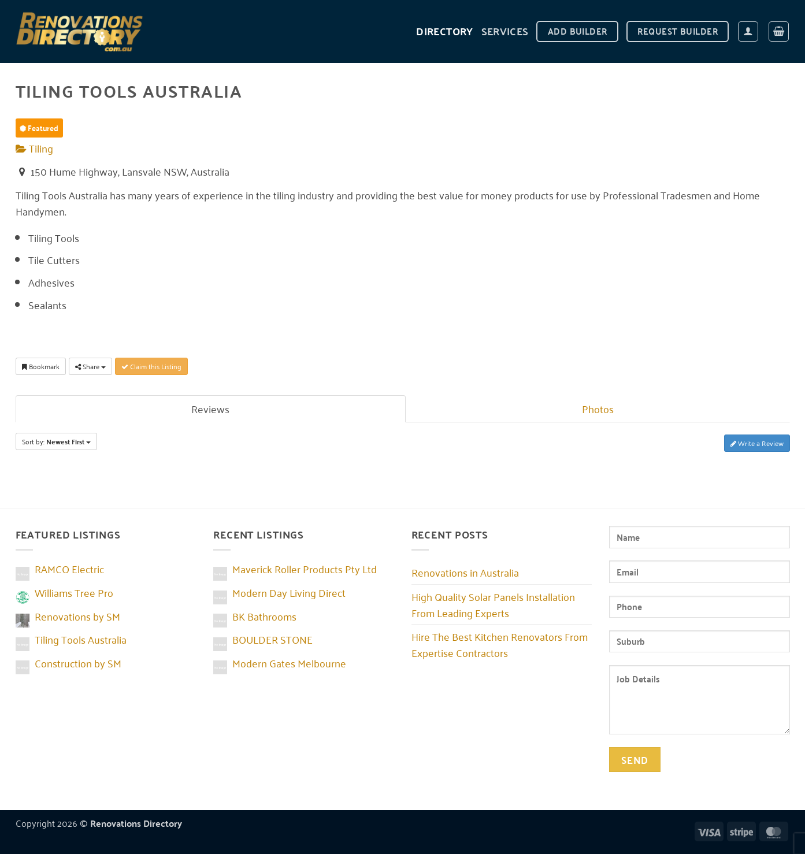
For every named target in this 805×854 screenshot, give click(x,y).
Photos (598, 408)
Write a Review (757, 443)
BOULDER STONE (272, 639)
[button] (748, 31)
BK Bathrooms (264, 616)
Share (90, 366)
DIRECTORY (444, 30)
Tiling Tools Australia (81, 639)
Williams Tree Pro (74, 592)
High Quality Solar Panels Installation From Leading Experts (493, 604)
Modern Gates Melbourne (289, 663)
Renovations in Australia (465, 572)
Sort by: (56, 441)
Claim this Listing (151, 366)
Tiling (34, 148)
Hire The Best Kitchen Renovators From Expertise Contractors (499, 644)
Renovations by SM (77, 616)
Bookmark (41, 366)
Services (505, 30)
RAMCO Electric (69, 568)
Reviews (210, 408)
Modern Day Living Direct (289, 592)
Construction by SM (78, 663)
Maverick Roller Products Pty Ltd (304, 568)
